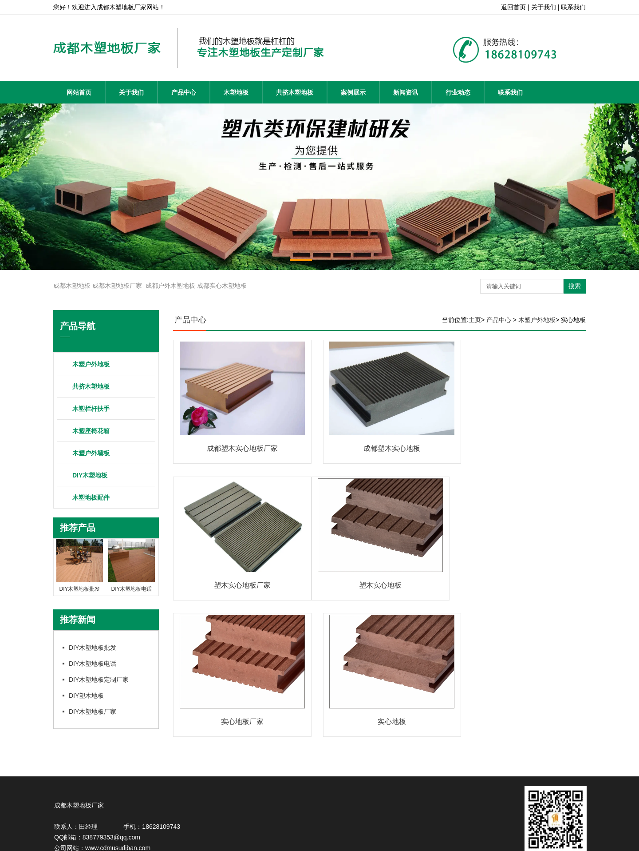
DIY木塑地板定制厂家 (99, 679)
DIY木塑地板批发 (92, 647)
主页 (475, 319)
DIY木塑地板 (89, 475)
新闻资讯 (405, 92)
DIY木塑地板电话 (92, 663)
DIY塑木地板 (86, 695)
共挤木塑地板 (294, 92)
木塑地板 (236, 92)
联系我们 (510, 92)
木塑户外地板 (91, 364)
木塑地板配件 (91, 497)
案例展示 (353, 92)
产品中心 (183, 92)
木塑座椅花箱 (91, 430)
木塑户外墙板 (91, 453)
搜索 (574, 286)
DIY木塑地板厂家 (92, 711)
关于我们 (131, 92)
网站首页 (79, 92)
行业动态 (458, 92)
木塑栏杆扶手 (91, 408)
